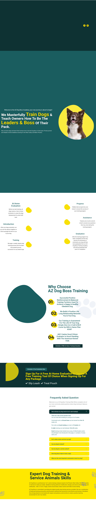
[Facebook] (84, 25)
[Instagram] (88, 25)
